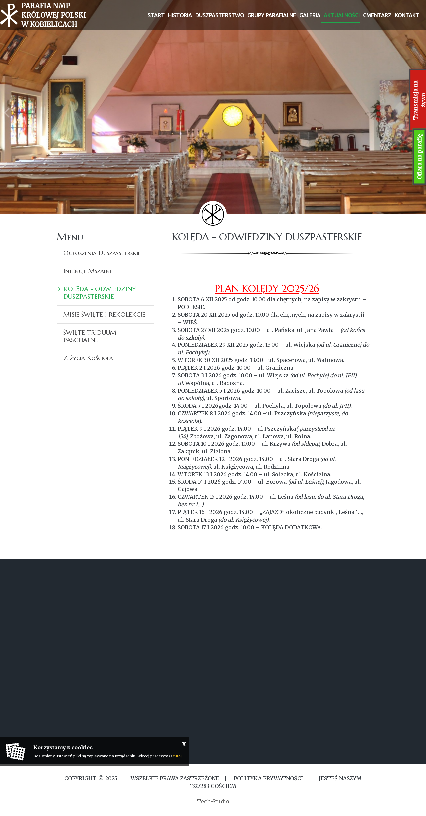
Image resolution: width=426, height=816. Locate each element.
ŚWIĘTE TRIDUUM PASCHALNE (89, 336)
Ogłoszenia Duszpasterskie (102, 253)
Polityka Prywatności (268, 778)
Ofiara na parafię (419, 156)
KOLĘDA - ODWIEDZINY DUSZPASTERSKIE (99, 292)
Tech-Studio (213, 801)
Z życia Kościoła (88, 358)
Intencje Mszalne (87, 271)
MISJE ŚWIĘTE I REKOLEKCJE (104, 314)
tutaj (177, 756)
